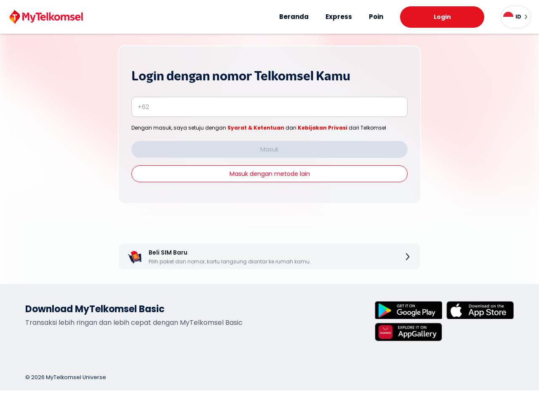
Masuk (269, 149)
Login (442, 17)
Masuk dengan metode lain (269, 174)
